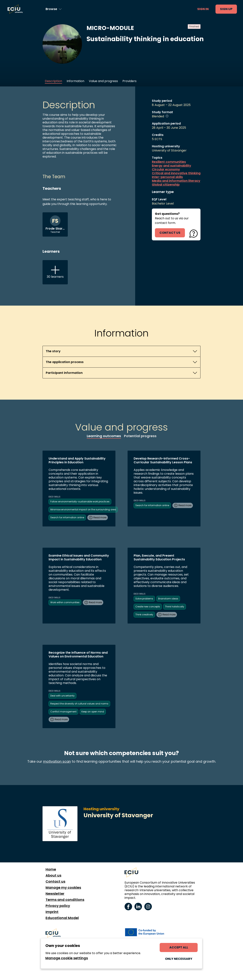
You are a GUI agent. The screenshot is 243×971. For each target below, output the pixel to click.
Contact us (55, 881)
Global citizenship (166, 185)
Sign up (226, 9)
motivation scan (57, 761)
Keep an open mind (92, 711)
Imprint (52, 912)
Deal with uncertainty (62, 695)
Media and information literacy (176, 181)
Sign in (203, 9)
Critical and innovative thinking (176, 173)
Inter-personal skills (167, 177)
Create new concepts (147, 606)
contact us (169, 233)
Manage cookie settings (66, 958)
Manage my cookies (63, 887)
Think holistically (174, 606)
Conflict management (63, 711)
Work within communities (65, 602)
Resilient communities (169, 162)
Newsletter (55, 893)
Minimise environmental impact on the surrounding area (83, 509)
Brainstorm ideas (168, 598)
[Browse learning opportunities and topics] (54, 9)
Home (51, 869)
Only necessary (178, 959)
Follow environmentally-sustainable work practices (80, 501)
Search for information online (67, 517)
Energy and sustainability (171, 166)
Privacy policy (58, 906)
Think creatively (144, 614)
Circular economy (166, 169)
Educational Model (62, 918)
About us (53, 875)
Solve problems (144, 598)
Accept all (178, 947)
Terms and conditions (65, 899)
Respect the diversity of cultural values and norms (79, 703)
